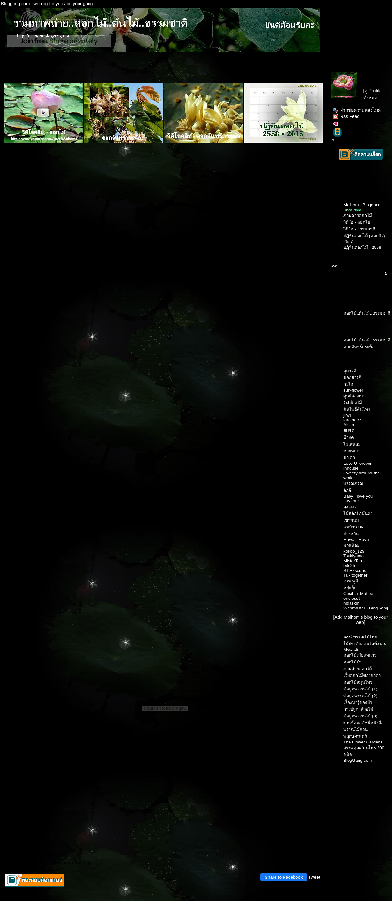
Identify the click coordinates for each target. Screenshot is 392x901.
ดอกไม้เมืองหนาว (359, 655)
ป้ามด (348, 437)
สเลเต (349, 430)
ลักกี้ (347, 490)
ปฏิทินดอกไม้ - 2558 (362, 247)
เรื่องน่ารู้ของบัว (357, 702)
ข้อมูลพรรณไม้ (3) (360, 716)
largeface (352, 420)
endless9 (351, 598)
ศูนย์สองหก (353, 395)
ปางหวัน (351, 533)
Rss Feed (346, 116)
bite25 (349, 565)
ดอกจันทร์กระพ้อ (359, 346)
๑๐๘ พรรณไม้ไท (360, 637)
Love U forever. (357, 463)
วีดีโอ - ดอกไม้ (356, 222)
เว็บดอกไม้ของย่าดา (362, 675)
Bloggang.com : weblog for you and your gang (47, 3)
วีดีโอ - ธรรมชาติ (359, 229)
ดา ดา (349, 457)
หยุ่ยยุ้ (350, 587)
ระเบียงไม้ (352, 402)
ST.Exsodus (354, 570)
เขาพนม (351, 520)
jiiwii (347, 415)
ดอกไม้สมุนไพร (357, 682)
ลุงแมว (349, 506)
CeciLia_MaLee (358, 593)
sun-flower (353, 390)
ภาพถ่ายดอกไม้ (357, 215)
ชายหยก (351, 450)
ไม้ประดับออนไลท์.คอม (365, 643)
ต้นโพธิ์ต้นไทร (356, 409)
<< (334, 266)
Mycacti (350, 649)
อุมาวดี (349, 370)
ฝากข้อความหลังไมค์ (357, 110)
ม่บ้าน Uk (353, 527)
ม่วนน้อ (351, 545)
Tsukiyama (353, 556)
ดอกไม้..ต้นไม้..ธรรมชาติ (366, 313)
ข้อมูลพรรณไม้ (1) (360, 689)
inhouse (351, 468)
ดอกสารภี (352, 377)
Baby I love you (358, 496)
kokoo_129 (353, 551)
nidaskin (351, 603)
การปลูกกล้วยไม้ (358, 709)
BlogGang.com (357, 760)
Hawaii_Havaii (356, 539)
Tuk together (355, 575)
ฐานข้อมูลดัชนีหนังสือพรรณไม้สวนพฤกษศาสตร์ (363, 729)
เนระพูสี (350, 581)
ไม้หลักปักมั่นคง (358, 513)
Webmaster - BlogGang (365, 608)
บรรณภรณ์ (353, 483)
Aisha (348, 424)
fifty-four (351, 501)
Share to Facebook (284, 877)
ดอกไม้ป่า (352, 662)
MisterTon (352, 560)
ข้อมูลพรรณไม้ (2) (360, 695)
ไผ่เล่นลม (352, 444)
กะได (348, 384)
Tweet (314, 877)
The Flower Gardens (362, 742)
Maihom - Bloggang (362, 205)
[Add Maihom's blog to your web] (360, 620)
